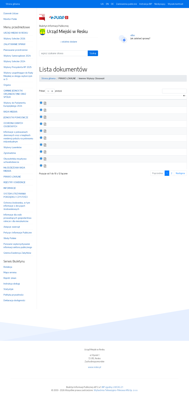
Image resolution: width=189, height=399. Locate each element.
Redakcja (8, 267)
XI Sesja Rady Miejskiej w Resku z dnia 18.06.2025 (76, 148)
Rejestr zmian (10, 278)
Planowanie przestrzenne (16, 50)
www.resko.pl (94, 367)
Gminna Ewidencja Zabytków (17, 252)
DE (112, 4)
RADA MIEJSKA (10, 111)
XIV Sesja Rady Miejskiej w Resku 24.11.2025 (73, 127)
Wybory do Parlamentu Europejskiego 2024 (15, 104)
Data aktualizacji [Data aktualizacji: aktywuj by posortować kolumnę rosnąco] (154, 99)
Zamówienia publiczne (126, 4)
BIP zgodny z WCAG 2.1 (112, 387)
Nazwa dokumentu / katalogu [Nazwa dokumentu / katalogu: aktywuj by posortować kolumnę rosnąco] (69, 99)
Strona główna (13, 4)
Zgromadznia (10, 153)
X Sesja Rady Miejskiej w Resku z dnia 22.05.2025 (76, 155)
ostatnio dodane (69, 41)
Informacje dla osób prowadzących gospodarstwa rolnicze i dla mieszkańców (17, 217)
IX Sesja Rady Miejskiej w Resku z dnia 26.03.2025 (76, 162)
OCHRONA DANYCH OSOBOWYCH (13, 125)
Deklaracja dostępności (14, 300)
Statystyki (8, 289)
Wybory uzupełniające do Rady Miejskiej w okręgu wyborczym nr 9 (18, 75)
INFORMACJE (10, 188)
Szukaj (93, 53)
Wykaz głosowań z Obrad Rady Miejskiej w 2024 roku (78, 169)
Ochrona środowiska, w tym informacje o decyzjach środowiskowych (17, 205)
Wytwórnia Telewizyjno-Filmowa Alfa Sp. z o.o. (116, 390)
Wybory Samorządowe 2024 (17, 55)
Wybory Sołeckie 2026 (14, 38)
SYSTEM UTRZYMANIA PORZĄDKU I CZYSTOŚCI (16, 195)
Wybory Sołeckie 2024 (14, 61)
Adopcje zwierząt (12, 226)
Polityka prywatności (13, 294)
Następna (180, 176)
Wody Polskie (10, 238)
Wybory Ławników (13, 147)
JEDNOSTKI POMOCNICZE (16, 117)
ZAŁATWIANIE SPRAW (14, 44)
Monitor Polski (10, 19)
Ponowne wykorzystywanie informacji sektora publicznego (18, 245)
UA (102, 4)
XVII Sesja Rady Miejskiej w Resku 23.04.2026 (74, 106)
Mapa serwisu (10, 272)
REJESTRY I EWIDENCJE (14, 182)
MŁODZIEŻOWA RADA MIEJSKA (14, 169)
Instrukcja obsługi (12, 283)
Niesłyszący (159, 4)
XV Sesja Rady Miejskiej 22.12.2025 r (69, 120)
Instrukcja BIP (145, 4)
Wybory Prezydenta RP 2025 (17, 67)
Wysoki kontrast (175, 4)
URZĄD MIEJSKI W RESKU (16, 32)
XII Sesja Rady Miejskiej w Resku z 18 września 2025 (77, 141)
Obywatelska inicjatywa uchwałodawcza (15, 160)
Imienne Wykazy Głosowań (91, 78)
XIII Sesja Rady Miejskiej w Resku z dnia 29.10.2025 (76, 134)
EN (107, 4)
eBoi (133, 35)
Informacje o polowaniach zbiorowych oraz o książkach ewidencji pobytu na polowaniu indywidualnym (18, 137)
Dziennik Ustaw (11, 13)
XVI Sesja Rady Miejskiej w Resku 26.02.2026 (74, 113)
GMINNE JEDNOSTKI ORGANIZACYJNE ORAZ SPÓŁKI (15, 93)
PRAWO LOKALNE (12, 176)
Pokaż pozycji (50, 91)
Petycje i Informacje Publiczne (18, 232)
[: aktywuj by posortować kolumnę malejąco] (45, 99)
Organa (7, 84)
